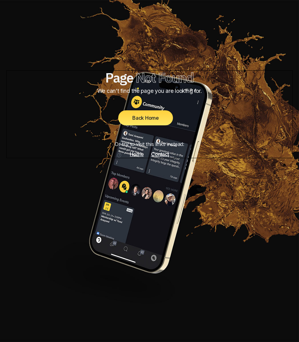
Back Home (145, 118)
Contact (160, 154)
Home (137, 154)
